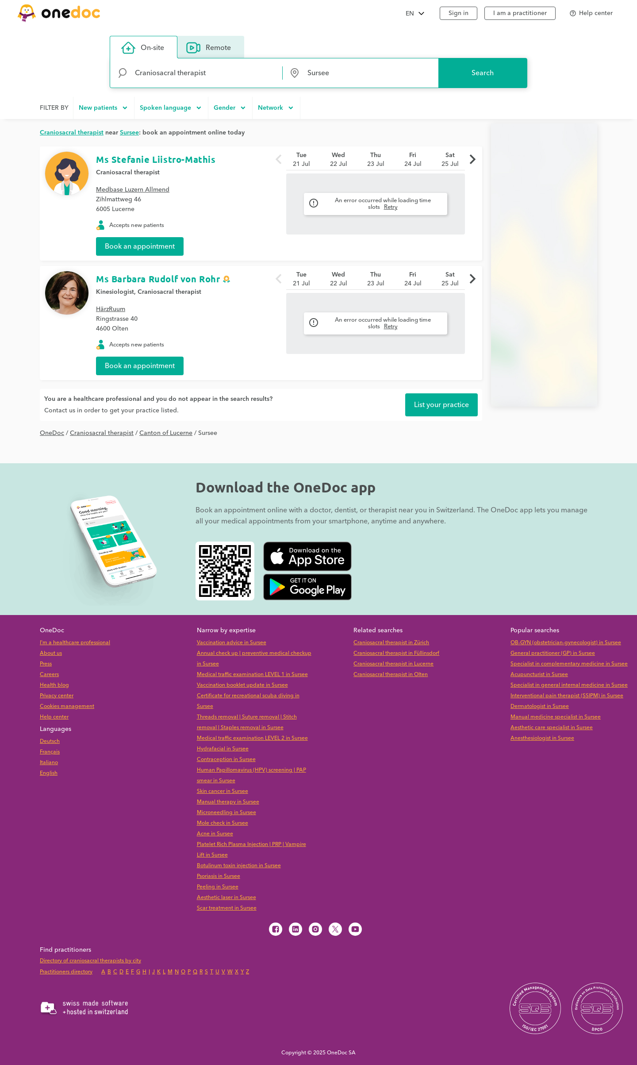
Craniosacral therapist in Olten (390, 674)
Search (483, 73)
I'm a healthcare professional (75, 642)
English (49, 773)
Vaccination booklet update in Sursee (242, 685)
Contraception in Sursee (226, 759)
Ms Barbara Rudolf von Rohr (158, 279)
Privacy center (56, 695)
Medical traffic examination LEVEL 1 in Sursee (252, 674)
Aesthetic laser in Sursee (226, 897)
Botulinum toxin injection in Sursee (239, 865)
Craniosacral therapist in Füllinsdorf (396, 653)
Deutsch (50, 741)
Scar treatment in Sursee (227, 908)
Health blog (54, 685)
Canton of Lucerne (165, 433)
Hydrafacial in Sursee (223, 749)
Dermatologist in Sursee (539, 706)
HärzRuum (110, 309)
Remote (208, 48)
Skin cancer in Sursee (222, 791)
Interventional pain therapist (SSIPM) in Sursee (566, 695)
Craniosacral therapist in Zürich (391, 642)
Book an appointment (140, 246)
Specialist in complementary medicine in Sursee (569, 664)
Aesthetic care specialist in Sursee (551, 727)
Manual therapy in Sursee (228, 802)
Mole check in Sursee (222, 823)
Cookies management (67, 706)
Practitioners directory (66, 972)
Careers (49, 674)
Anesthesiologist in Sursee (542, 738)
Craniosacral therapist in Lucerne (393, 664)
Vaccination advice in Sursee (231, 642)
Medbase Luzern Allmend (132, 190)
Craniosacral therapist (128, 172)
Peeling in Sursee (217, 887)
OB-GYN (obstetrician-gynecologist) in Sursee (565, 642)
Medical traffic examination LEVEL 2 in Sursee (252, 738)
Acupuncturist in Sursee (539, 674)
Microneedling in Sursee (226, 812)
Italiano (49, 762)
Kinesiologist (115, 292)
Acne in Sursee (215, 833)
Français (50, 752)
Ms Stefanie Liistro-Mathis (156, 159)
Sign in (458, 13)
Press (46, 664)
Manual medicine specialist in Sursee (555, 717)
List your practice (441, 405)
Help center (54, 717)
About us (51, 653)
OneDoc (52, 433)
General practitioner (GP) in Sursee (552, 653)
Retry (391, 207)
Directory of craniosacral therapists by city (90, 960)
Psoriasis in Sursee (218, 876)
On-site (142, 48)
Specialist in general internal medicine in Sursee (569, 685)
